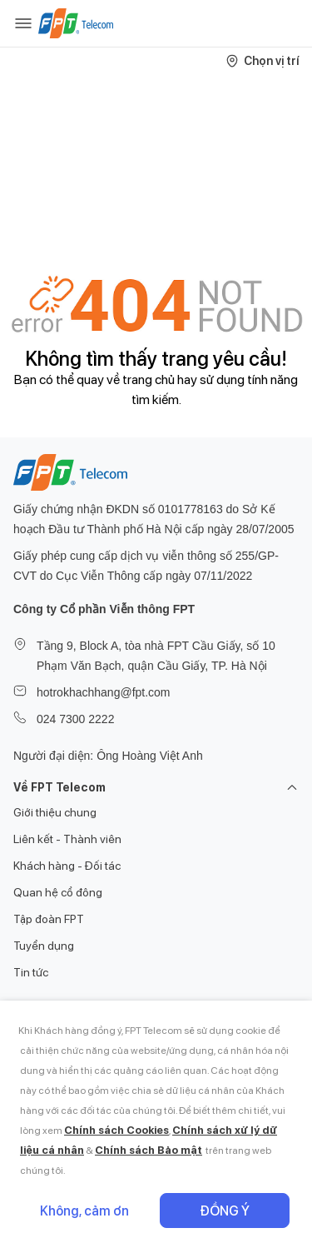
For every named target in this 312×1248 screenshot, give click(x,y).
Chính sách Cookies (116, 1130)
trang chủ (148, 379)
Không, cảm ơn (84, 1211)
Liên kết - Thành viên (67, 839)
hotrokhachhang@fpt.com (104, 692)
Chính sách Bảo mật (148, 1150)
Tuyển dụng (43, 945)
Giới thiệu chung (55, 812)
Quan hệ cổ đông (57, 892)
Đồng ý (225, 1211)
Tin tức (30, 972)
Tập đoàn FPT (48, 919)
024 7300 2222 (75, 719)
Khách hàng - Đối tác (67, 865)
